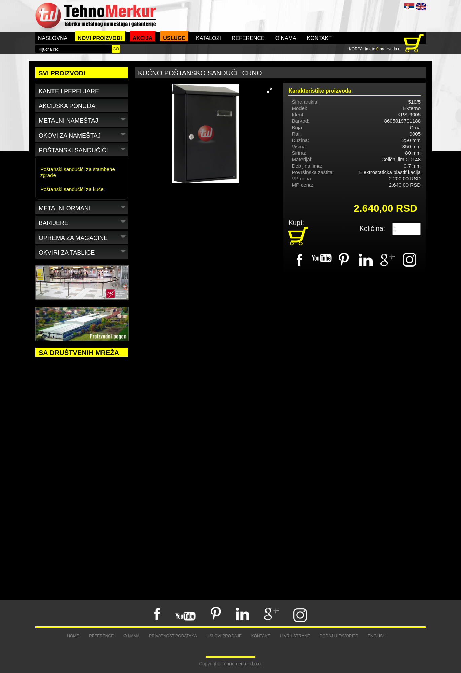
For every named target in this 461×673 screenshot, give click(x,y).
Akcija (143, 38)
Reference (248, 38)
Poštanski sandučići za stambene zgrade (77, 172)
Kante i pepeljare (69, 91)
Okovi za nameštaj (83, 134)
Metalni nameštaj (83, 119)
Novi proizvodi (100, 38)
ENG (421, 6)
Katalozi (208, 38)
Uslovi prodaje (224, 636)
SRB (409, 6)
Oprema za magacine (83, 236)
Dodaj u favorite (339, 636)
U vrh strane (295, 636)
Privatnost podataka (173, 636)
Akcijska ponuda (67, 106)
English (377, 636)
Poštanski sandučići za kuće (72, 189)
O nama (285, 38)
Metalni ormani (83, 207)
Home (73, 636)
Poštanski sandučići (83, 149)
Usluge (174, 38)
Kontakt (319, 38)
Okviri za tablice (83, 251)
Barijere (83, 221)
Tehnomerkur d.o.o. (241, 663)
